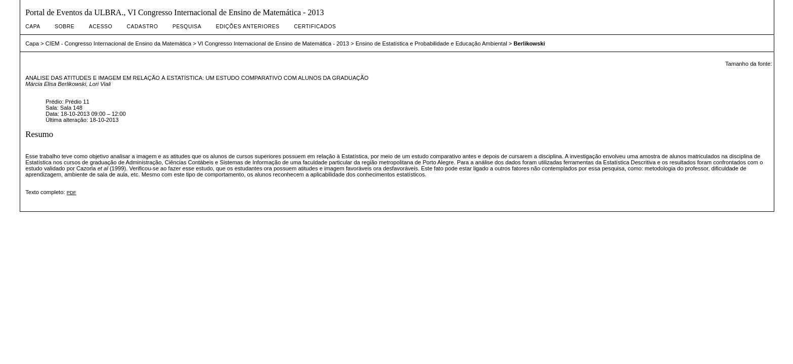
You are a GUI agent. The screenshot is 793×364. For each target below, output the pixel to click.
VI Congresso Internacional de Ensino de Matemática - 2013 (273, 43)
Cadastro (142, 26)
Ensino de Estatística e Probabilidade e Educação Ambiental (431, 43)
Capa (32, 26)
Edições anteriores (248, 26)
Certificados (315, 26)
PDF (71, 192)
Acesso (100, 26)
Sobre (64, 26)
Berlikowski (529, 43)
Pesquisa (186, 26)
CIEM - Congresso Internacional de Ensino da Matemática (119, 43)
